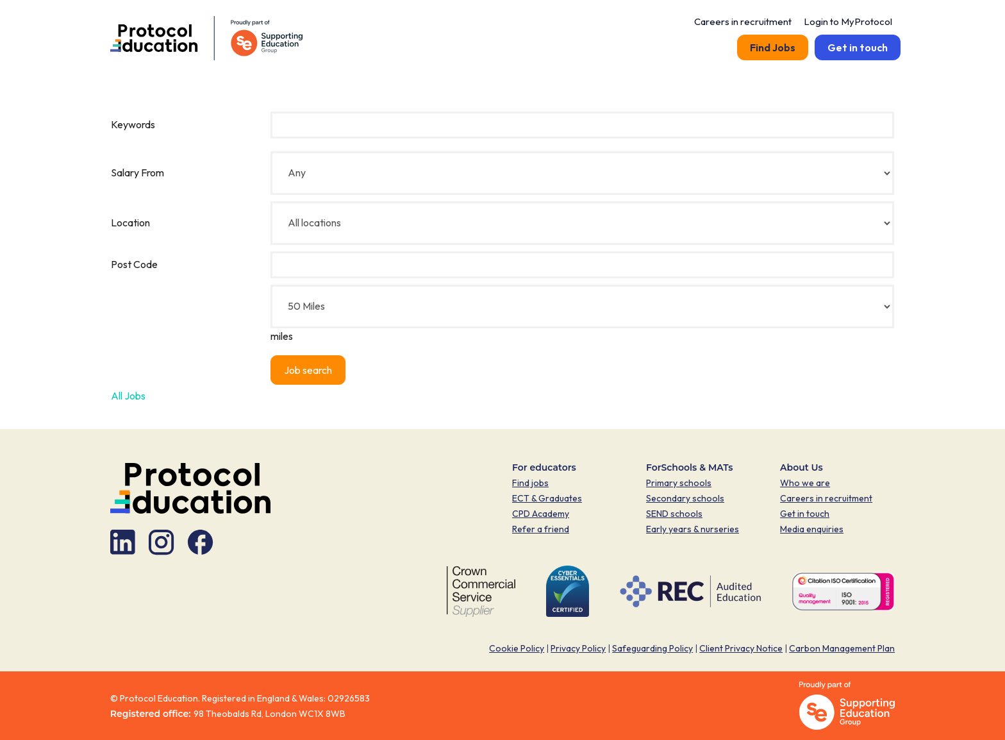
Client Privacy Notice (741, 648)
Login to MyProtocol (849, 21)
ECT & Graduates (547, 498)
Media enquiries (811, 529)
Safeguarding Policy (652, 648)
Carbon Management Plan (842, 648)
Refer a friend (540, 529)
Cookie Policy (516, 648)
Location (130, 222)
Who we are (805, 483)
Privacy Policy (578, 648)
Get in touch (857, 47)
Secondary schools (685, 498)
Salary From (137, 172)
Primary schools (678, 483)
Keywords (133, 124)
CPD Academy (540, 513)
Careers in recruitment (743, 21)
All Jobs (128, 395)
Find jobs (530, 483)
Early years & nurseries (692, 529)
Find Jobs (772, 47)
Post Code (134, 264)
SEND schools (674, 513)
